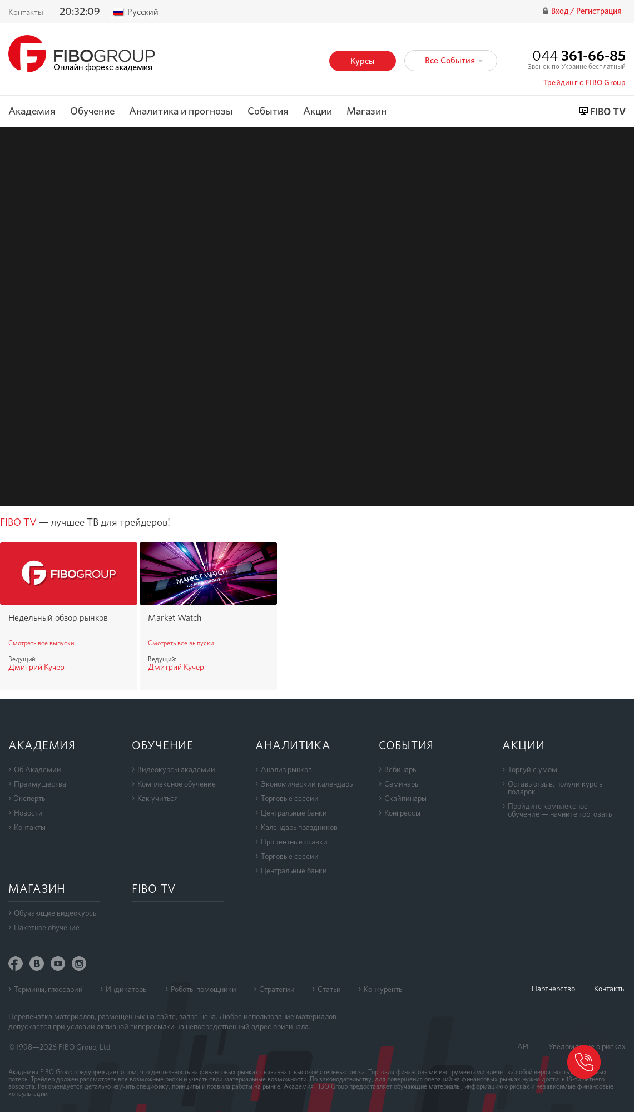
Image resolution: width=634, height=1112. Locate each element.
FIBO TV (608, 112)
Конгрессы (402, 812)
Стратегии (277, 989)
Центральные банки (294, 812)
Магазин (366, 111)
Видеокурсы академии (176, 769)
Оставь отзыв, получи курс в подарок (555, 787)
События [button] (268, 111)
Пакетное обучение (47, 927)
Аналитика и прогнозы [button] (181, 111)
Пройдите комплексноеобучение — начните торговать (560, 810)
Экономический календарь (307, 783)
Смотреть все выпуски (41, 643)
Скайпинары (405, 798)
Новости (28, 812)
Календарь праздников (299, 827)
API (523, 1046)
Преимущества (40, 783)
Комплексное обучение (176, 783)
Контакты (25, 12)
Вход (560, 11)
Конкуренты (384, 989)
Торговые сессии (290, 798)
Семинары (402, 783)
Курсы (362, 61)
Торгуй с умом (532, 769)
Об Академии (37, 769)
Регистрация (599, 11)
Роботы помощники (203, 989)
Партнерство (553, 988)
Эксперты (30, 798)
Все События (454, 60)
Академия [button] (32, 111)
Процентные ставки (294, 841)
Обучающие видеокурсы (56, 912)
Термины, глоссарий (48, 989)
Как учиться (157, 798)
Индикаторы (127, 989)
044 (579, 55)
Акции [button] (317, 111)
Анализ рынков (286, 769)
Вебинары (401, 769)
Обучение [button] (92, 111)
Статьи (329, 989)
